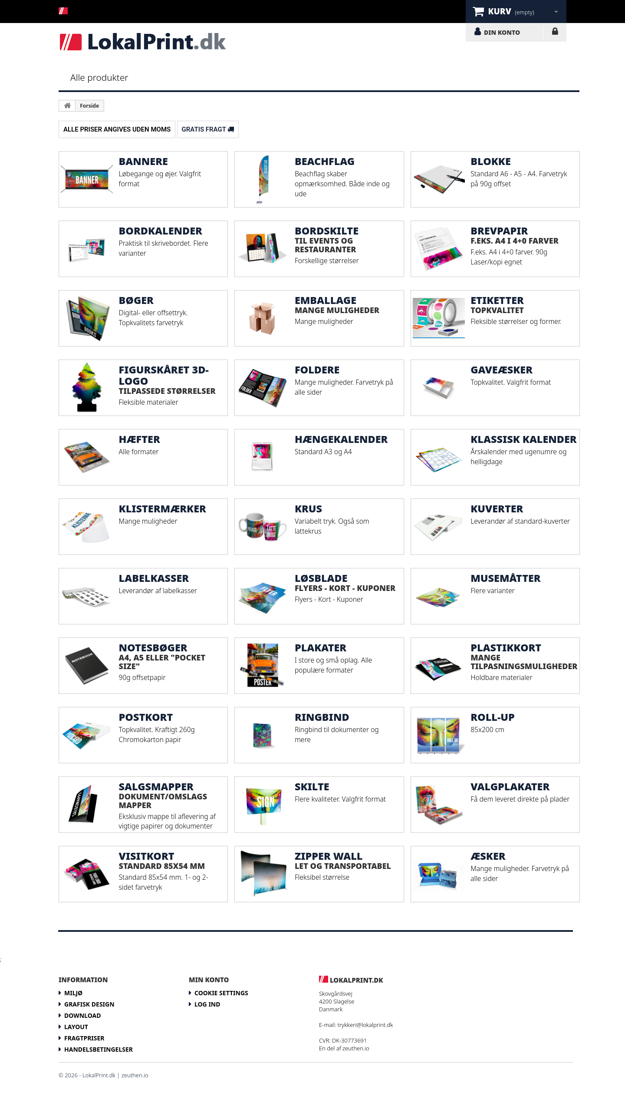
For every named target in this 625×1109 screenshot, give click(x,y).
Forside (89, 105)
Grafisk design (89, 1004)
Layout (76, 1027)
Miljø (73, 993)
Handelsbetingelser (98, 1049)
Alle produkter (99, 77)
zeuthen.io (355, 1048)
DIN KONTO (502, 32)
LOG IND (555, 33)
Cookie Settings (221, 993)
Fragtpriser (84, 1038)
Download (82, 1015)
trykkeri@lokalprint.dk (365, 1025)
